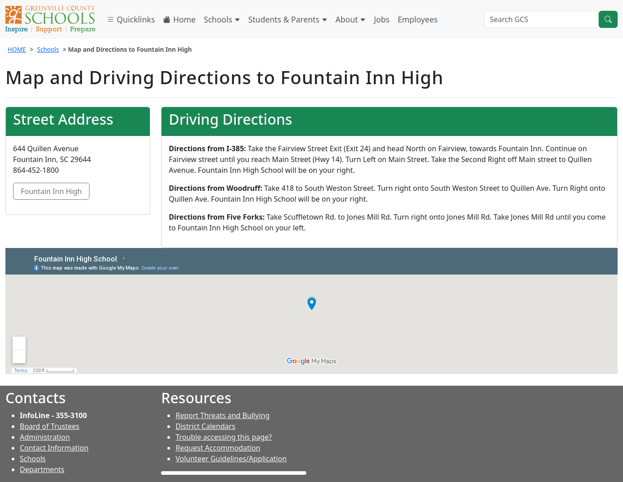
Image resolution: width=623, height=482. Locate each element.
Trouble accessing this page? (223, 437)
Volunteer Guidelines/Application (231, 459)
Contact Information (54, 448)
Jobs (382, 19)
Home (179, 19)
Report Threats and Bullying (222, 415)
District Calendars (205, 426)
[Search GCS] (541, 19)
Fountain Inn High (51, 191)
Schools (222, 19)
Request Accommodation (217, 448)
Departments (42, 469)
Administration (45, 437)
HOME (17, 49)
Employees (418, 19)
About (351, 19)
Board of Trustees (49, 426)
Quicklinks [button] (131, 19)
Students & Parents (287, 19)
